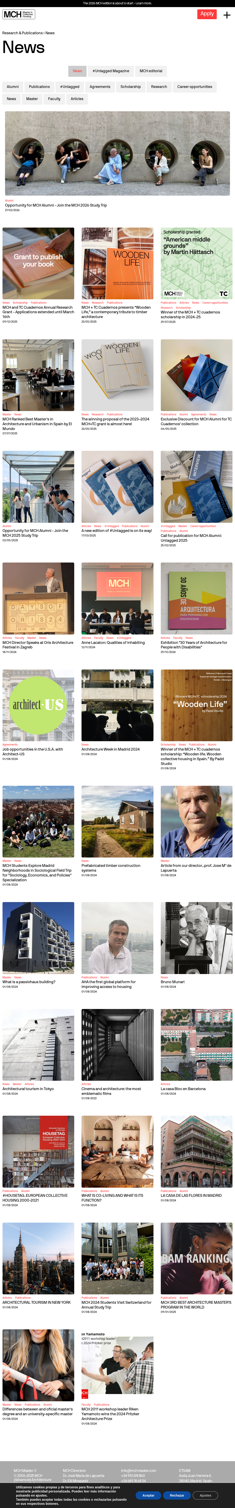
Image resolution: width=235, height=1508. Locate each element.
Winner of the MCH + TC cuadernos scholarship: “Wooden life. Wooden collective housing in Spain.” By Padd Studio (192, 756)
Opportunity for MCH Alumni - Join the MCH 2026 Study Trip (56, 205)
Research (159, 87)
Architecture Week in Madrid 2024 (111, 749)
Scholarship (131, 87)
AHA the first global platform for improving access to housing (109, 984)
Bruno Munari (173, 982)
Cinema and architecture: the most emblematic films (111, 1091)
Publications (39, 87)
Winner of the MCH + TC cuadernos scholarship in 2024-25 (190, 315)
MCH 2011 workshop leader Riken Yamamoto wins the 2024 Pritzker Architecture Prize (110, 1414)
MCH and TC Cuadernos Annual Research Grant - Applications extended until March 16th (38, 312)
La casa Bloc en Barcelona (183, 1089)
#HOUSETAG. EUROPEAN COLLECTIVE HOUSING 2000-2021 (35, 1198)
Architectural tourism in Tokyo (28, 1089)
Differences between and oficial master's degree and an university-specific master (38, 1412)
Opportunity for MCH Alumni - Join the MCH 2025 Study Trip (35, 533)
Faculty (54, 99)
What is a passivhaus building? (29, 982)
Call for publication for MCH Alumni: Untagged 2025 (191, 538)
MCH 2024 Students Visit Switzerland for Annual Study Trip (116, 1305)
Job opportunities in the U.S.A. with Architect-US (33, 752)
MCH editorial (151, 71)
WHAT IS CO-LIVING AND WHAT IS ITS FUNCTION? (112, 1198)
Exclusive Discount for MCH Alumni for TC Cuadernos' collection (196, 422)
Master (32, 99)
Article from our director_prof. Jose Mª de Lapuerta (196, 868)
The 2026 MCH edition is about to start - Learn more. (117, 3)
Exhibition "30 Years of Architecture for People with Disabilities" (194, 645)
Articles (77, 99)
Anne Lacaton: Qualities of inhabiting (113, 643)
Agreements (100, 87)
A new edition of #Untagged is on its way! (117, 531)
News (50, 33)
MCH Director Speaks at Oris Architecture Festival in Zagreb (38, 645)
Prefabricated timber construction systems (111, 868)
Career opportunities (194, 87)
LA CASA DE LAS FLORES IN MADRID (191, 1195)
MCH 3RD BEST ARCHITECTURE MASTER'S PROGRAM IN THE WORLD (196, 1305)
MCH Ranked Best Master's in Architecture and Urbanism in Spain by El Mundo (37, 424)
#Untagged (69, 87)
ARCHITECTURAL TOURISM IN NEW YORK (37, 1302)
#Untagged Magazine (110, 71)
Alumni (13, 87)
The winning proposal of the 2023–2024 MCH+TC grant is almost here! (115, 422)
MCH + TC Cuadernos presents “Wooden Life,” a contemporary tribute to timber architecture (116, 312)
